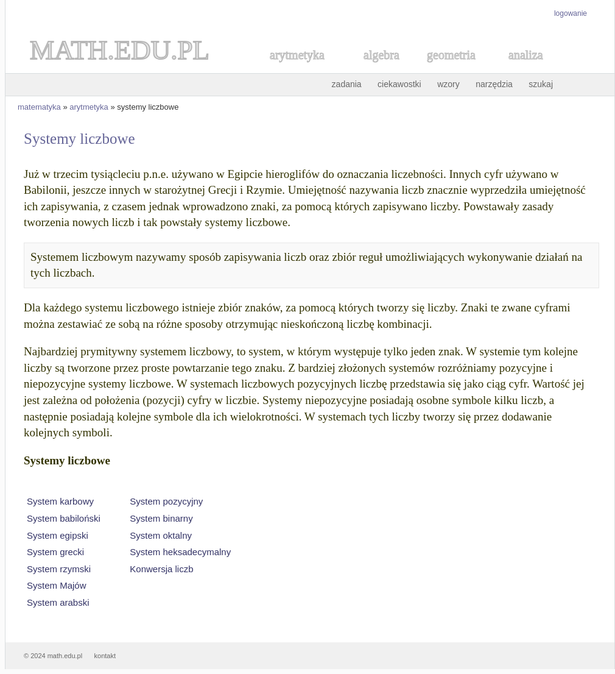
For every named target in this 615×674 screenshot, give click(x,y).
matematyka (39, 107)
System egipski (57, 535)
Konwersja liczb (161, 569)
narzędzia (494, 84)
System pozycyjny (166, 501)
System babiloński (63, 518)
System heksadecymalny (180, 552)
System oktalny (161, 535)
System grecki (55, 552)
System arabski (58, 602)
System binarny (161, 518)
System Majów (56, 585)
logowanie (570, 13)
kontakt (105, 655)
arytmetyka (88, 107)
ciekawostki (399, 84)
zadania (347, 84)
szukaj (541, 84)
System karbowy (60, 501)
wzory (448, 84)
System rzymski (59, 569)
